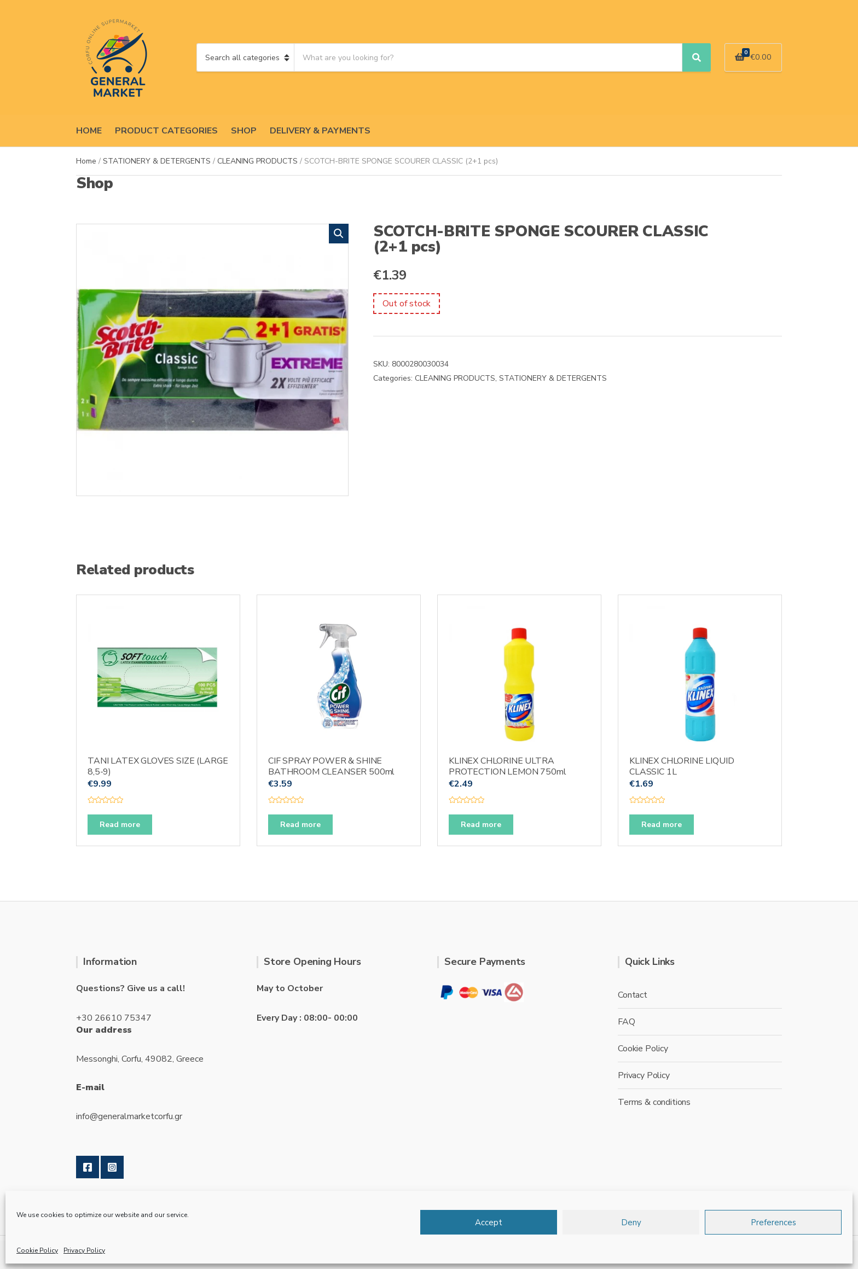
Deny (631, 1222)
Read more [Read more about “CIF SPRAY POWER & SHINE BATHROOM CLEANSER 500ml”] (300, 824)
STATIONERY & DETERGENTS (157, 161)
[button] (339, 233)
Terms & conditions (654, 1102)
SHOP (244, 131)
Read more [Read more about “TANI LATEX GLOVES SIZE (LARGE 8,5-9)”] (120, 824)
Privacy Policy (84, 1250)
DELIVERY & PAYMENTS (320, 131)
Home (86, 161)
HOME (89, 131)
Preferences (773, 1222)
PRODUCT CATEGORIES (166, 131)
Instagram (112, 1167)
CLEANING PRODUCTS (257, 161)
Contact (632, 995)
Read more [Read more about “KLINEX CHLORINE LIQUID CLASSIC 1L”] (661, 824)
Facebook (87, 1167)
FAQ (626, 1022)
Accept (488, 1222)
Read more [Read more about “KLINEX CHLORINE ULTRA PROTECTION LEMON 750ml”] (481, 824)
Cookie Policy (37, 1250)
